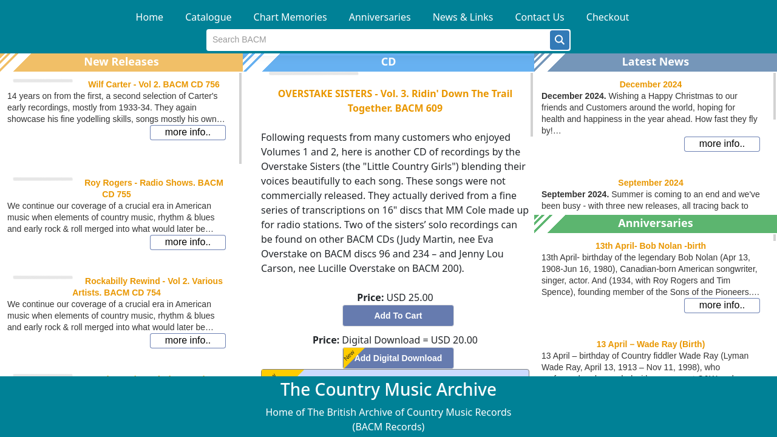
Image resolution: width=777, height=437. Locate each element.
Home (150, 17)
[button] (559, 40)
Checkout (607, 17)
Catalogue (208, 17)
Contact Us (539, 17)
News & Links (463, 17)
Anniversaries (380, 17)
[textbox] (378, 40)
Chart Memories (290, 17)
